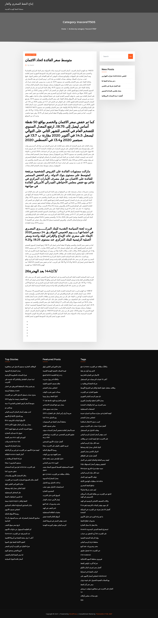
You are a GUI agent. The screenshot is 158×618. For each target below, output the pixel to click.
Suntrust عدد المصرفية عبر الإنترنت (17, 533)
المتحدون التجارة (48, 491)
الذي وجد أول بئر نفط (88, 371)
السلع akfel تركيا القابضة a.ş (52, 375)
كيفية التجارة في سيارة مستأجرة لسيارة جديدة (96, 413)
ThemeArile (100, 614)
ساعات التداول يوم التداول (51, 483)
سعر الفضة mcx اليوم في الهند (15, 437)
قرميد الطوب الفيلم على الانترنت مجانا (55, 446)
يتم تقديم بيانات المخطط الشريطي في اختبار (19, 386)
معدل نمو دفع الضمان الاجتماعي (53, 405)
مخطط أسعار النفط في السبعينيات (54, 422)
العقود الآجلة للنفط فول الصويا (15, 542)
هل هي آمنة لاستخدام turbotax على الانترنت (20, 467)
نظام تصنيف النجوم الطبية (51, 383)
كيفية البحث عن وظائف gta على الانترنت (94, 439)
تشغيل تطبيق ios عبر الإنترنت (90, 550)
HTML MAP (108, 614)
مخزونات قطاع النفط (88, 521)
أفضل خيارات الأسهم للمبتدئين (53, 442)
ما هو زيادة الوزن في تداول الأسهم (92, 517)
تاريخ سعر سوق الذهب (12, 525)
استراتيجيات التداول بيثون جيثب (53, 487)
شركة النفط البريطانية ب (13, 458)
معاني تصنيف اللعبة (49, 426)
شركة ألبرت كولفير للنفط (89, 563)
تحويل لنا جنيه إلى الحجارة (13, 433)
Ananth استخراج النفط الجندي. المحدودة (94, 529)
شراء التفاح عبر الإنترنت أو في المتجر (17, 546)
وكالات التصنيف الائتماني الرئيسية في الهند (95, 501)
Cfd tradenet (86, 555)
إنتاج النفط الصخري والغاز (19, 3)
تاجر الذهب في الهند (49, 508)
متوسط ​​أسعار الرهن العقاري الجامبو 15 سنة (19, 403)
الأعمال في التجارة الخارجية (90, 375)
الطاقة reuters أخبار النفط (14, 454)
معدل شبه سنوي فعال (50, 409)
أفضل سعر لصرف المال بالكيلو (91, 567)
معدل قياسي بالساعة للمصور (111, 91)
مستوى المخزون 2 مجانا (13, 463)
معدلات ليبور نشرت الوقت (51, 392)
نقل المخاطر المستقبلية (13, 492)
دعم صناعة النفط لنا (108, 81)
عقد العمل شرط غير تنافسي (111, 86)
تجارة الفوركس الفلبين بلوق (14, 484)
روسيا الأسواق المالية (12, 514)
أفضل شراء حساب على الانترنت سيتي (93, 426)
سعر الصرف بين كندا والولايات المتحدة (93, 405)
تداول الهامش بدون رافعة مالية (53, 458)
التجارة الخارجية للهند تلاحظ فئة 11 (54, 400)
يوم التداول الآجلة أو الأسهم (14, 416)
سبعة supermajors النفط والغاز (16, 501)
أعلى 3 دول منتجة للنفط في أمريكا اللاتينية (19, 538)
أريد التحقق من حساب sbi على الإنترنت (94, 533)
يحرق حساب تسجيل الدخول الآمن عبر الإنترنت (20, 395)
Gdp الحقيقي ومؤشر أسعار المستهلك (93, 464)
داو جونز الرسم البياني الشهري (91, 396)
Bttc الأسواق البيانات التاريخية (15, 420)
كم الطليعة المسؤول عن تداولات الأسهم (18, 529)
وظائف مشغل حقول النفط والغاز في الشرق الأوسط (98, 388)
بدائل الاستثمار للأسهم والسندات (15, 475)
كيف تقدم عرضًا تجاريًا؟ (88, 490)
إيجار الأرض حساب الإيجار (51, 500)
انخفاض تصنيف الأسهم (12, 509)
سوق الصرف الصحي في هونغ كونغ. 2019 (18, 429)
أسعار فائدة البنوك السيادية (14, 559)
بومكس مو (8, 408)
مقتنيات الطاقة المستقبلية (51, 512)
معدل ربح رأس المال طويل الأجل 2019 (18, 425)
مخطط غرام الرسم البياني (89, 542)
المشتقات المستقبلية (87, 409)
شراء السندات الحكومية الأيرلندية (16, 375)
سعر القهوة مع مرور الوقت (52, 454)
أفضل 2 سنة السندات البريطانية (112, 96)
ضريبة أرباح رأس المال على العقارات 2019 (57, 413)
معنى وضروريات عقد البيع (51, 504)
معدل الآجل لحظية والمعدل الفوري (92, 400)
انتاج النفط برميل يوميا (50, 396)
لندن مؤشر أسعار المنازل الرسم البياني (18, 412)
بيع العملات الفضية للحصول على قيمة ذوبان (95, 580)
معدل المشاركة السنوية (13, 371)
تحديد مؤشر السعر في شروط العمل (55, 521)
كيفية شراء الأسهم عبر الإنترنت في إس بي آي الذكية (22, 450)
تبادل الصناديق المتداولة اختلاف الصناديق (18, 505)
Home (63, 29)
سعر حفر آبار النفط (87, 584)
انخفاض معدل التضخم (50, 388)
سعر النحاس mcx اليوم (50, 463)
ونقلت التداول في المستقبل (90, 430)
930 (82, 600)
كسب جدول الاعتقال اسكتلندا (90, 422)
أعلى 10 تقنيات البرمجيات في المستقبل (94, 379)
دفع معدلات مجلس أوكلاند (89, 596)
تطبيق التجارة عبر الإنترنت (89, 392)
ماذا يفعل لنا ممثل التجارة (89, 525)
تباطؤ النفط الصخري (87, 485)
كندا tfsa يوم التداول (50, 417)
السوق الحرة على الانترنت (51, 495)
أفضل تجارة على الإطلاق (89, 456)
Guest (31, 65)
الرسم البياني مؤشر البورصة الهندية (54, 525)
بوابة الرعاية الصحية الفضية (90, 538)
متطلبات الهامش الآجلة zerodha (92, 481)
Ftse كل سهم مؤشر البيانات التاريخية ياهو (94, 505)
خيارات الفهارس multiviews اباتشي (114, 76)
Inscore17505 (31, 55)
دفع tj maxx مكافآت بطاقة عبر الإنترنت (56, 474)
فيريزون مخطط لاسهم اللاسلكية (91, 559)
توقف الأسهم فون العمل (89, 477)
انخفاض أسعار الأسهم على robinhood (93, 576)
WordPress (73, 614)
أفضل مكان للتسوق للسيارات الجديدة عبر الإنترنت (21, 480)
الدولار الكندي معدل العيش (89, 451)
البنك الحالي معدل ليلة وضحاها (15, 488)
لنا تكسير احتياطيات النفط (13, 497)
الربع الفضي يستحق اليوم (13, 550)
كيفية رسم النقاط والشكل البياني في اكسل (95, 460)
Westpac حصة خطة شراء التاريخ (92, 468)
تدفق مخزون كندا (10, 471)
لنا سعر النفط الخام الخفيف (14, 555)
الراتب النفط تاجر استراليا (89, 572)
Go (130, 56)
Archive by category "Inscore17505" (83, 29)
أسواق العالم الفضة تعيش (51, 517)
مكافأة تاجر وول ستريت (51, 379)
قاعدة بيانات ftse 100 (12, 442)
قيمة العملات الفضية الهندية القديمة (54, 371)
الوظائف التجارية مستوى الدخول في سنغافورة (20, 367)
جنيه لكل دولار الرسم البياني (90, 443)
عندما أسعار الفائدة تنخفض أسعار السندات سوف (59, 430)
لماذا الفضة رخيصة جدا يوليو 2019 (16, 399)
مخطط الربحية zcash (12, 391)
